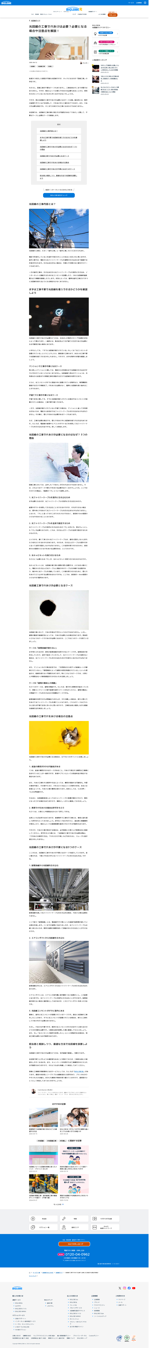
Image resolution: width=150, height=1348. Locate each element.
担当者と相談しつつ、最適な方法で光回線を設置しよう (58, 176)
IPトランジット (74, 1319)
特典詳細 (68, 1240)
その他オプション (20, 1330)
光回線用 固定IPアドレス (77, 1311)
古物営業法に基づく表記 (38, 1338)
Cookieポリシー (94, 1335)
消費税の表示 (27, 1335)
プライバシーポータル (80, 1335)
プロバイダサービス (76, 1308)
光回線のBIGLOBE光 (47, 1272)
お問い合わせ (16, 1335)
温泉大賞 (49, 1303)
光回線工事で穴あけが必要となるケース (54, 156)
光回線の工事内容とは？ (49, 131)
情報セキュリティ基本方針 (56, 1338)
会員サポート (122, 1305)
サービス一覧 (36, 1272)
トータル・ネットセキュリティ (24, 1324)
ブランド (97, 1302)
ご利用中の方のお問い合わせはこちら (74, 1260)
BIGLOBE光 (78, 1071)
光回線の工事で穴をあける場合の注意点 (54, 162)
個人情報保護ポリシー (64, 1335)
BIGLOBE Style (99, 1313)
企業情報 (139, 3)
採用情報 (97, 1311)
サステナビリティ (99, 1305)
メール (120, 1302)
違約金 (73, 1240)
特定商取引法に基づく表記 (20, 1338)
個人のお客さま (17, 1296)
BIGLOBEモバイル (20, 1309)
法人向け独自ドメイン (76, 1327)
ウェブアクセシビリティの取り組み (44, 1335)
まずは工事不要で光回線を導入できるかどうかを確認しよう (58, 138)
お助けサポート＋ (20, 1318)
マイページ (121, 1299)
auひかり (18, 1306)
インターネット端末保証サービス (25, 1321)
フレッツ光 (73, 1305)
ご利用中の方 (120, 1296)
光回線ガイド (35, 20)
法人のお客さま (72, 1296)
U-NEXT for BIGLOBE (22, 1327)
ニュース (97, 1308)
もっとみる (57, 1204)
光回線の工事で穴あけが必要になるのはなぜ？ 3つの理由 (58, 148)
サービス (131, 3)
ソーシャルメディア (100, 1316)
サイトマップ (33, 1276)
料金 (64, 1240)
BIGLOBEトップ (82, 1338)
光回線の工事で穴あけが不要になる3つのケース (57, 169)
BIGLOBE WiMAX (20, 1311)
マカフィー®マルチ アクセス (78, 1323)
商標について (71, 1338)
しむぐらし (50, 1306)
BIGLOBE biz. (74, 1299)
